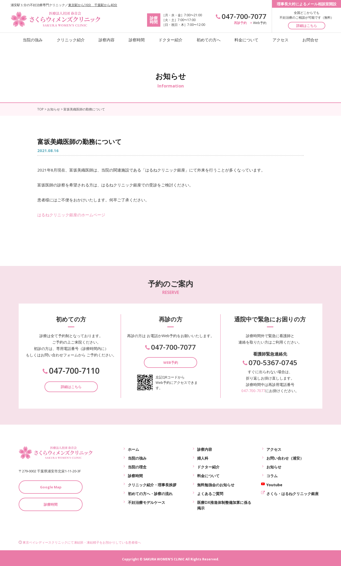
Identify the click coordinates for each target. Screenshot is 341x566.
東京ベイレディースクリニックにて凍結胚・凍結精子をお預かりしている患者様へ (80, 540)
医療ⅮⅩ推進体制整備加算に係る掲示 (224, 501)
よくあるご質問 (210, 490)
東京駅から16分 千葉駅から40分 (92, 5)
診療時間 (51, 504)
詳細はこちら (306, 25)
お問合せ (310, 39)
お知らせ (53, 109)
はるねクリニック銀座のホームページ (71, 214)
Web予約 (258, 23)
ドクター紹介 (170, 39)
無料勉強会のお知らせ (215, 481)
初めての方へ (209, 39)
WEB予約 (170, 362)
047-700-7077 (241, 16)
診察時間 (137, 39)
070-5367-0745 (270, 362)
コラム (272, 473)
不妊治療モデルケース (146, 498)
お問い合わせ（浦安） (285, 457)
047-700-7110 (71, 371)
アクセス (281, 39)
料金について (246, 39)
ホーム (133, 448)
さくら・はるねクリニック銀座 (292, 490)
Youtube (274, 481)
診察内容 (107, 39)
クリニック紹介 (71, 39)
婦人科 (202, 457)
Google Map (51, 487)
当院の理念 (137, 465)
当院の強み (33, 39)
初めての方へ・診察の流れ (150, 490)
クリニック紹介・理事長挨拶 (152, 481)
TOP (40, 109)
